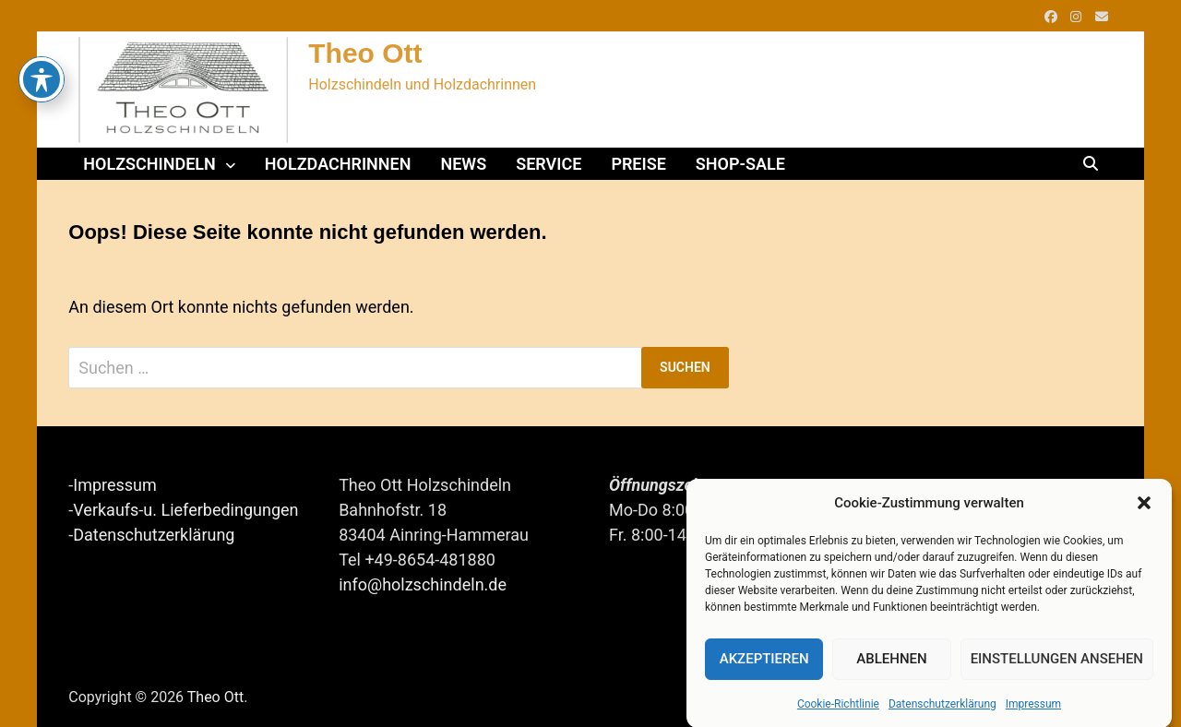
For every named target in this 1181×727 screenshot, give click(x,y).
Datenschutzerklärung (942, 705)
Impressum (1033, 705)
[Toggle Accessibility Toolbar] (41, 42)
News (463, 163)
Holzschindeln (149, 163)
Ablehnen (891, 661)
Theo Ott (365, 53)
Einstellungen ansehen (1057, 661)
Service (548, 163)
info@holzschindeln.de (423, 584)
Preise (638, 163)
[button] (1144, 505)
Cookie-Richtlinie (838, 705)
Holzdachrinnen (338, 163)
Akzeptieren (764, 661)
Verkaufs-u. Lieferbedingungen (185, 509)
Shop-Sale (740, 163)
